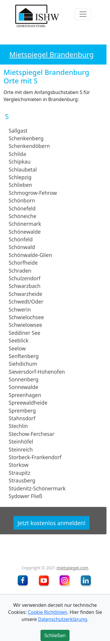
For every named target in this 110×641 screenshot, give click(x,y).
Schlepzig (20, 177)
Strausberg (22, 480)
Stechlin (18, 425)
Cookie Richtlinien (47, 612)
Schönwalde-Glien (30, 254)
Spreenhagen (25, 394)
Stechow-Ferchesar (32, 433)
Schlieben (20, 184)
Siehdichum (23, 363)
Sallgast (18, 130)
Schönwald (22, 247)
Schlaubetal (23, 169)
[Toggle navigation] (83, 14)
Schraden (20, 270)
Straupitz (20, 472)
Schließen (55, 635)
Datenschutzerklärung (62, 619)
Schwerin (20, 309)
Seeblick (18, 340)
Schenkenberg (26, 138)
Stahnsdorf (22, 418)
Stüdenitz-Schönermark (37, 488)
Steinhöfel (21, 441)
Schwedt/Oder (26, 301)
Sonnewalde (23, 386)
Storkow (18, 464)
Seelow (17, 348)
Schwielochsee (26, 317)
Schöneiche (22, 216)
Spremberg (22, 410)
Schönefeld (22, 208)
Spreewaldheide (28, 402)
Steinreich (21, 449)
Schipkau (20, 161)
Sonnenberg (24, 379)
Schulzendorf (24, 278)
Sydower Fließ (26, 496)
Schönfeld (21, 239)
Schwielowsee (25, 324)
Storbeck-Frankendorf (35, 457)
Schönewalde (25, 231)
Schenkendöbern (29, 145)
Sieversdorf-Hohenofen (37, 371)
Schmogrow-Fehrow (33, 192)
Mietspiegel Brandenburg (51, 54)
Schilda (17, 153)
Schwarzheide (25, 293)
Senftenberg (24, 356)
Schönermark (25, 223)
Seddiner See (24, 332)
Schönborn (22, 200)
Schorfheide (23, 262)
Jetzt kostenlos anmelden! (51, 523)
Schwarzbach (24, 285)
